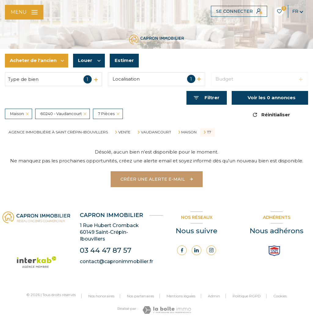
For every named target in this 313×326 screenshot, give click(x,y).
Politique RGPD (247, 296)
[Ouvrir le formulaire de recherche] (206, 98)
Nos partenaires (140, 296)
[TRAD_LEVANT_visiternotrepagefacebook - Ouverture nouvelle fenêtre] (182, 250)
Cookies (280, 296)
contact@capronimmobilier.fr (116, 261)
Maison (189, 132)
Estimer (124, 60)
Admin (214, 296)
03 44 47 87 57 (105, 250)
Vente (124, 132)
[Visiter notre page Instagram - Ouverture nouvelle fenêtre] (211, 250)
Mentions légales (181, 296)
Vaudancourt (156, 132)
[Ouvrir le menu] (24, 12)
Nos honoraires (101, 296)
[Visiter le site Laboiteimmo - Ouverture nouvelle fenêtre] (166, 310)
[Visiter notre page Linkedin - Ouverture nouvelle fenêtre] (196, 250)
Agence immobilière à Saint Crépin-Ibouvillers (58, 132)
